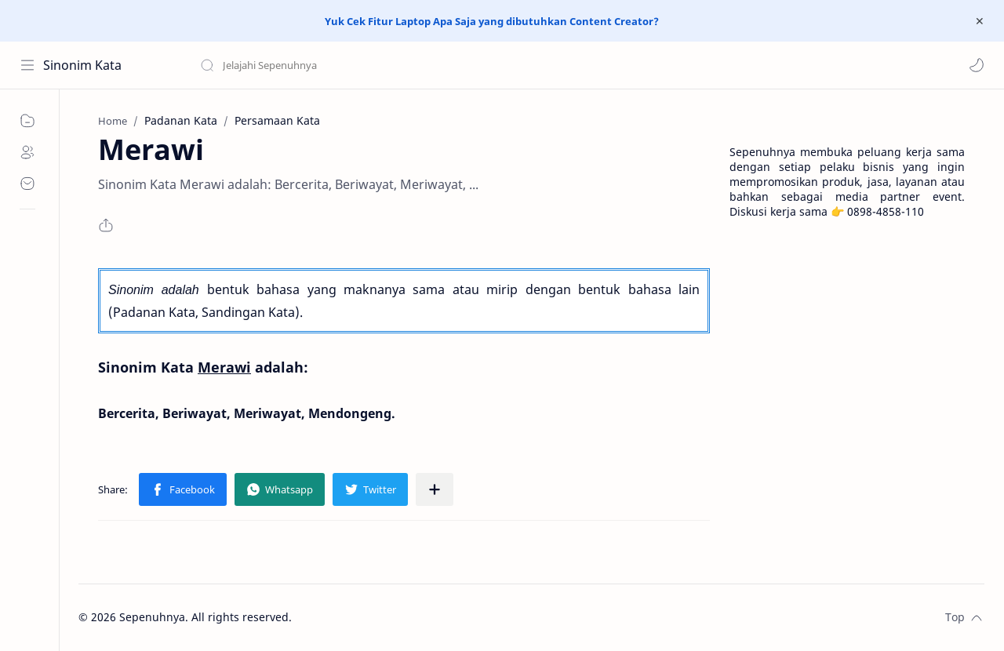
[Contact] (27, 183)
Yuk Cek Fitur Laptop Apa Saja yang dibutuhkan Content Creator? (492, 21)
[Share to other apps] (434, 489)
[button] (976, 65)
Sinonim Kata (82, 65)
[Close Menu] (979, 21)
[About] (27, 152)
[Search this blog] (325, 65)
